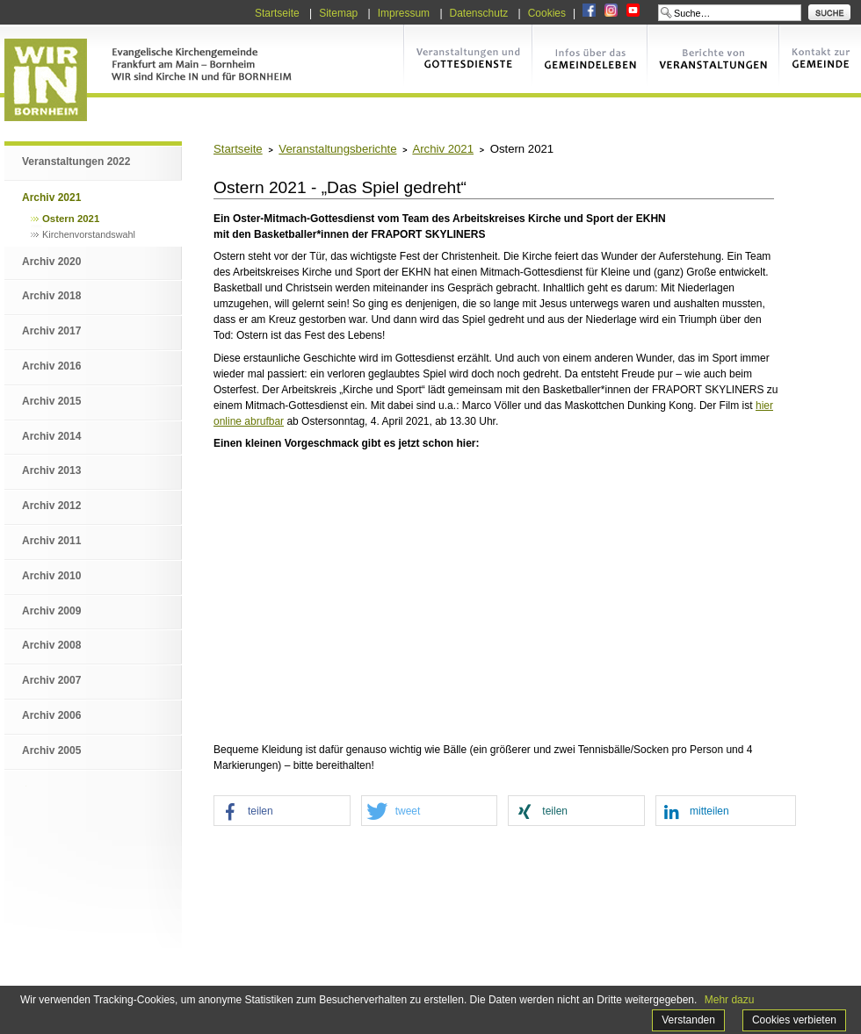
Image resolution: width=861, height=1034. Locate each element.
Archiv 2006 (51, 715)
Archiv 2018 (51, 296)
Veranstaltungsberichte (337, 148)
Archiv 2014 (51, 436)
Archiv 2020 (51, 261)
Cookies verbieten (794, 1020)
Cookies (547, 13)
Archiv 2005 (51, 750)
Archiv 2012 (51, 505)
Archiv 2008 (51, 645)
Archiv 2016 (51, 366)
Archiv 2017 (51, 331)
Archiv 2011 (51, 541)
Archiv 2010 (51, 576)
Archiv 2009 (51, 611)
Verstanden (688, 1020)
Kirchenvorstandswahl (88, 234)
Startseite (277, 13)
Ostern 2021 (70, 218)
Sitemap (338, 13)
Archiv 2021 (51, 197)
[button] (282, 811)
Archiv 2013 (51, 470)
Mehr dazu (730, 1000)
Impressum (404, 13)
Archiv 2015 (51, 401)
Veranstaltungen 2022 (76, 161)
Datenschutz (479, 13)
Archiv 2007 (51, 680)
